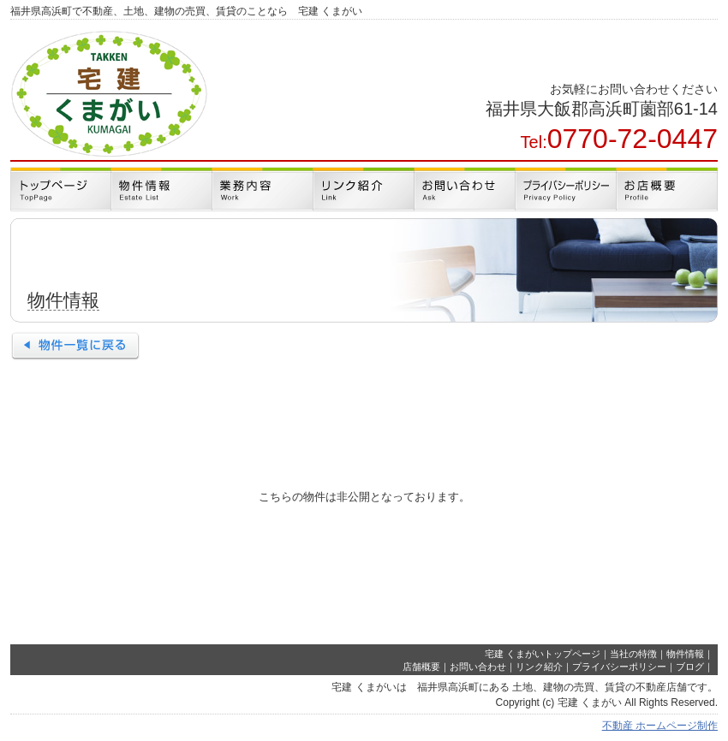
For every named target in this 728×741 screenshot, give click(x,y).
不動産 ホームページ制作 (660, 726)
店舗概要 (421, 666)
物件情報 (685, 654)
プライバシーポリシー (619, 666)
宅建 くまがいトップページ (542, 654)
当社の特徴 (633, 654)
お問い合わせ (478, 666)
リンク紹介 (539, 666)
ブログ (690, 666)
